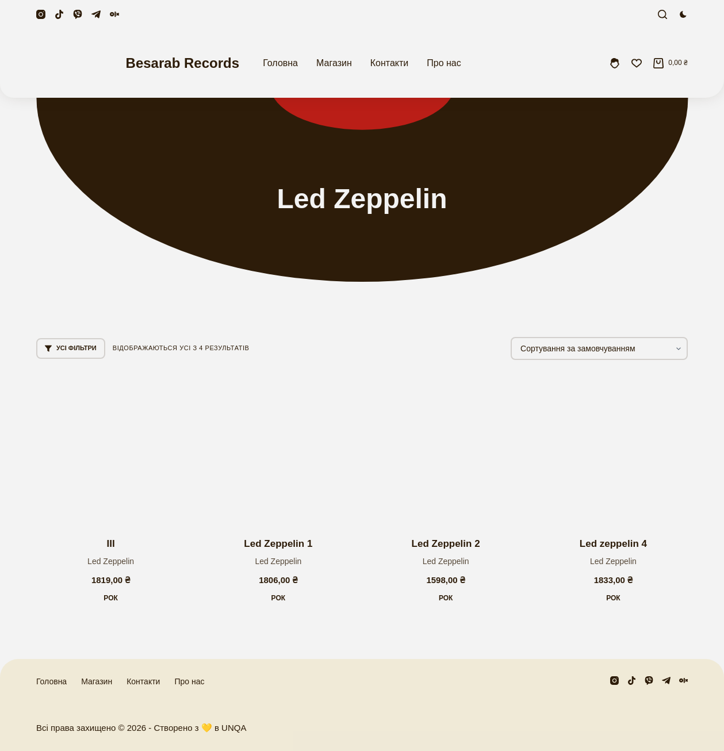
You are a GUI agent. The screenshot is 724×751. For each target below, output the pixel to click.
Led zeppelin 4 (613, 543)
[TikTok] (59, 14)
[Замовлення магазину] (599, 348)
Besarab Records (182, 63)
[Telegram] (96, 14)
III (111, 543)
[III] (110, 448)
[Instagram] (40, 14)
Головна (280, 63)
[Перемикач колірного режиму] (683, 14)
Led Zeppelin (110, 561)
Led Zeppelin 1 (278, 543)
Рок (111, 598)
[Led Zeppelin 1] (278, 448)
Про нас (444, 63)
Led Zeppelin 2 (446, 543)
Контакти (389, 63)
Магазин (334, 63)
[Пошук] (662, 14)
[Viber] (77, 14)
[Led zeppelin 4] (613, 448)
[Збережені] (636, 63)
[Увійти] (615, 63)
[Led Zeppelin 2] (445, 448)
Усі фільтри (71, 348)
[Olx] (114, 14)
